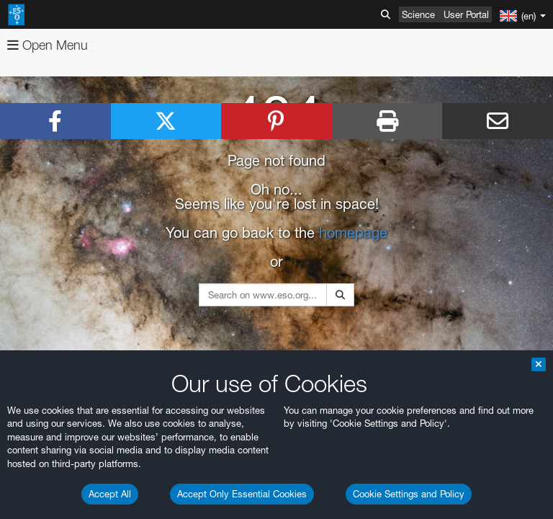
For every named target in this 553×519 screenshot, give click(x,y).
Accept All (110, 494)
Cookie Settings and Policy (408, 494)
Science (418, 14)
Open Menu (47, 45)
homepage (353, 232)
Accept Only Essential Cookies (242, 494)
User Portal (466, 14)
